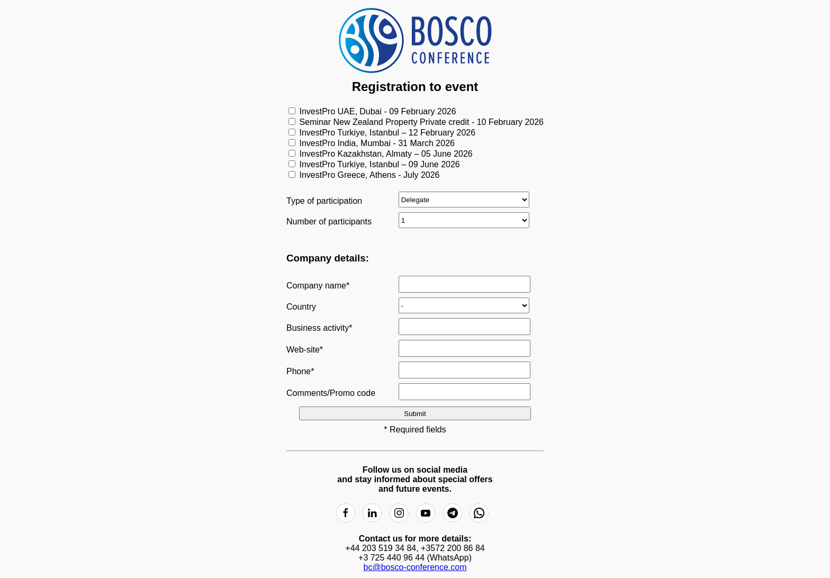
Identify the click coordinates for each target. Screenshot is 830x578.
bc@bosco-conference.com (415, 567)
